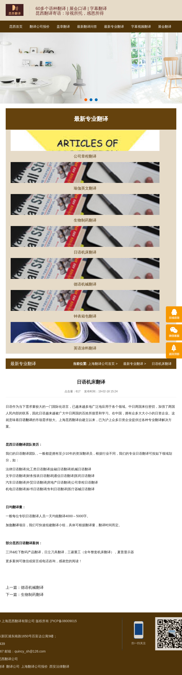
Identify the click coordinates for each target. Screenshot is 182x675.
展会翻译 (164, 26)
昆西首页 (16, 26)
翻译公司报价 (40, 26)
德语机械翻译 (32, 587)
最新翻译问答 (87, 26)
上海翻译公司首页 (101, 364)
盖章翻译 (63, 26)
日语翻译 (25, 420)
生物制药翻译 (32, 595)
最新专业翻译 (114, 26)
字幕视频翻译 (141, 26)
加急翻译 (12, 525)
